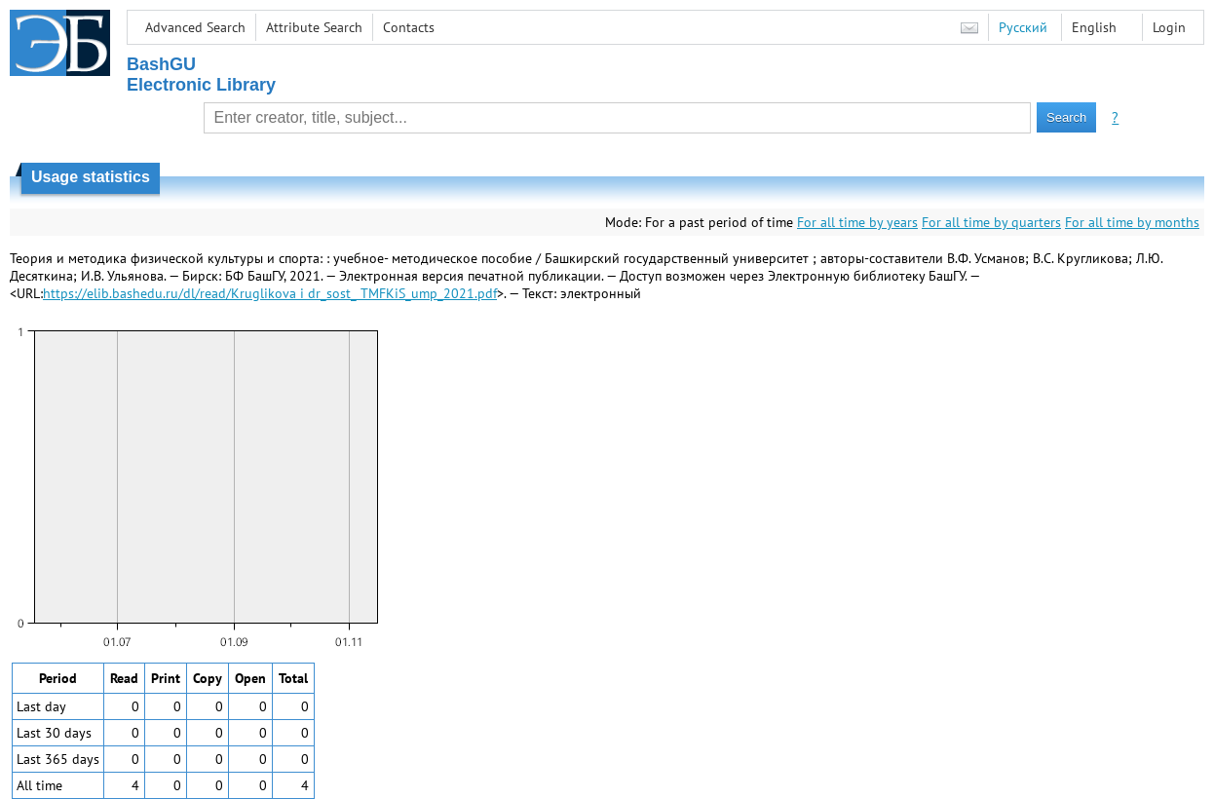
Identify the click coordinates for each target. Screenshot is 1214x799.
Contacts (409, 27)
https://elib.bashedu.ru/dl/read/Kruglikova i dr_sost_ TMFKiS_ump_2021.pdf (270, 293)
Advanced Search (195, 27)
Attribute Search (314, 27)
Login (1169, 27)
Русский (1023, 27)
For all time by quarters (991, 222)
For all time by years (857, 222)
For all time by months (1132, 222)
